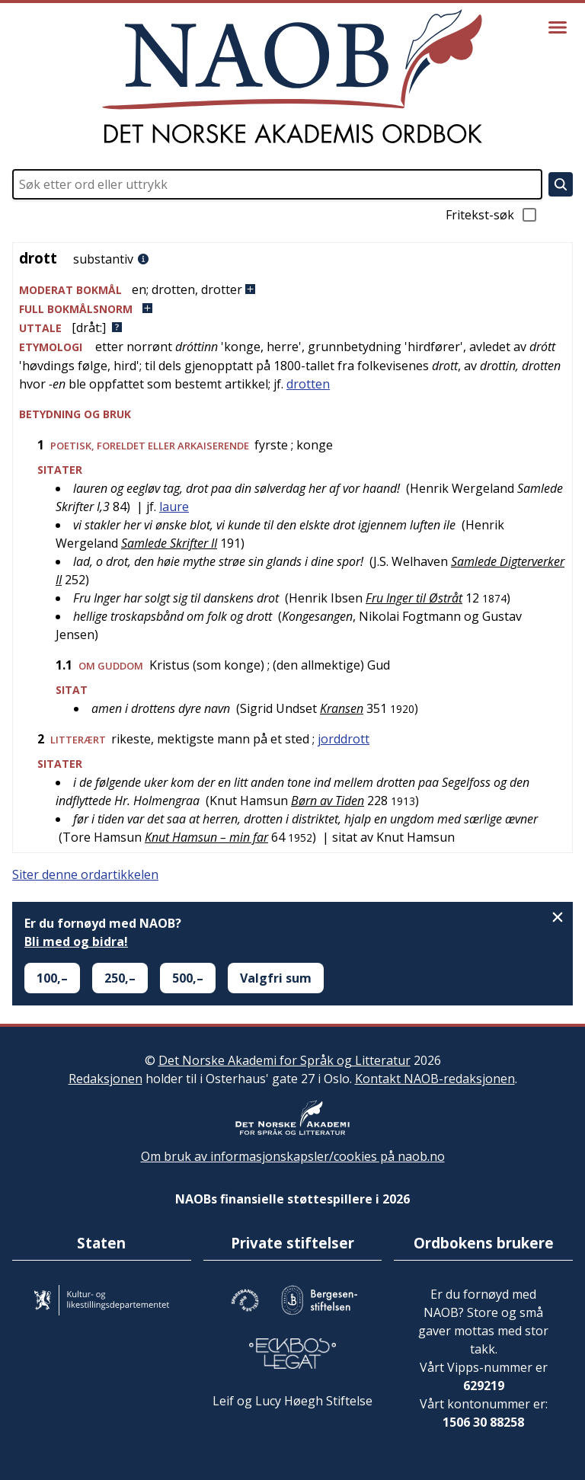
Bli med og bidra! (76, 941)
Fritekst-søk (492, 215)
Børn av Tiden (327, 800)
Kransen (341, 708)
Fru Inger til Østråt (414, 598)
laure (174, 506)
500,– (187, 978)
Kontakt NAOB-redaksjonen (435, 1078)
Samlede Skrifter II (169, 543)
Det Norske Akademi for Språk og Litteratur (284, 1060)
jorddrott (343, 738)
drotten (308, 384)
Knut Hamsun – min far (206, 837)
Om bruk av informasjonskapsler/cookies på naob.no (293, 1156)
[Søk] (560, 184)
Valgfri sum (276, 978)
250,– (120, 978)
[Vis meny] (557, 27)
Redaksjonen (105, 1078)
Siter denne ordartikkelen (85, 874)
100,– (52, 978)
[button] (292, 289)
